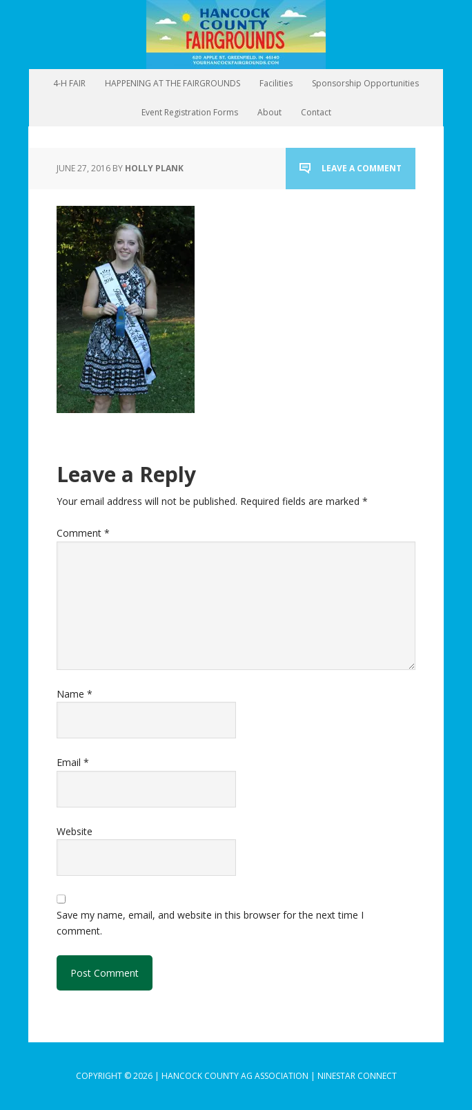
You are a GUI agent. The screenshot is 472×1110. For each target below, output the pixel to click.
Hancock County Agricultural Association (236, 34)
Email (73, 762)
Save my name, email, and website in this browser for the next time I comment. (210, 922)
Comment (83, 532)
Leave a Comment (362, 168)
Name (74, 693)
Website (74, 831)
